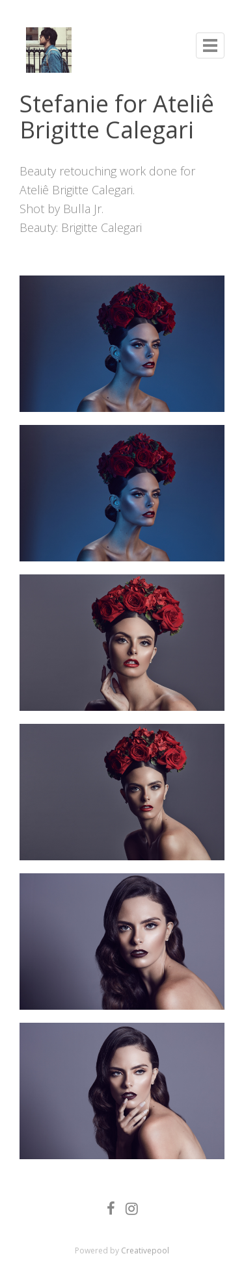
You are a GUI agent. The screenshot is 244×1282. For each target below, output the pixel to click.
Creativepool (145, 1250)
